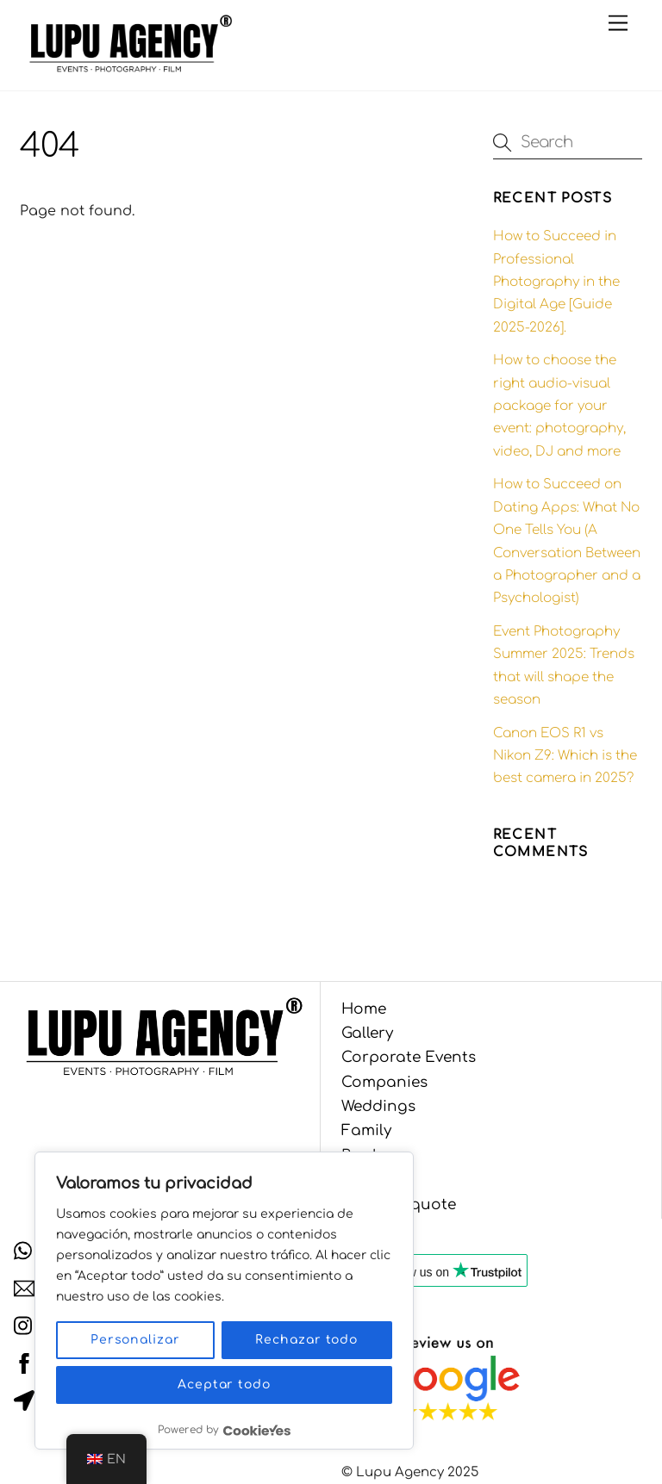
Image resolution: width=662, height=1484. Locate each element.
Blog (358, 1179)
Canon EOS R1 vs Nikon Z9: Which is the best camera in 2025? (565, 756)
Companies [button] (384, 1082)
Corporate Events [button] (408, 1057)
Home (363, 1009)
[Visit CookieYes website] (256, 1430)
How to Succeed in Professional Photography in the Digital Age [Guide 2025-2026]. (556, 282)
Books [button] (365, 1155)
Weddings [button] (378, 1106)
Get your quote (398, 1204)
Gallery (367, 1033)
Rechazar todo (306, 1339)
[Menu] (618, 23)
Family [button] (366, 1130)
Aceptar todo (224, 1384)
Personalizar (135, 1339)
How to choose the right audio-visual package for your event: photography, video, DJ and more (559, 406)
